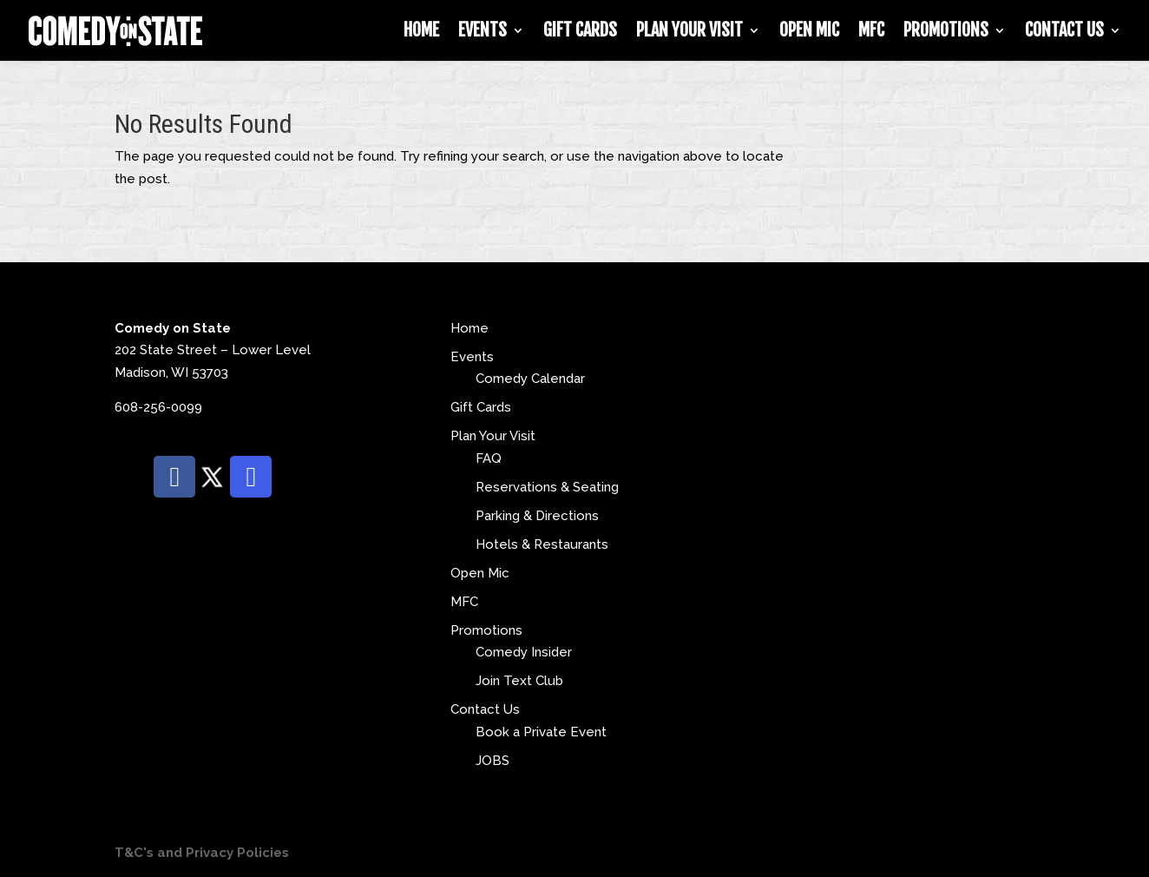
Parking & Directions (537, 516)
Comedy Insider (524, 652)
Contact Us (1064, 32)
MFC (871, 32)
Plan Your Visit (689, 32)
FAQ (489, 458)
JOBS (492, 760)
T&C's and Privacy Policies (202, 853)
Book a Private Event (541, 732)
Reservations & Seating (547, 487)
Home (421, 32)
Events (482, 32)
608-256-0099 (158, 407)
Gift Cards (580, 32)
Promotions (945, 32)
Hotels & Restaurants (542, 544)
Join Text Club (519, 681)
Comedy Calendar (530, 378)
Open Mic (809, 32)
